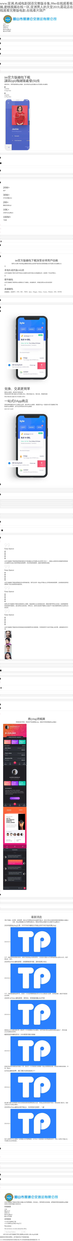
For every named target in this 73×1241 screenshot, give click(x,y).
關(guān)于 (6, 26)
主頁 (4, 24)
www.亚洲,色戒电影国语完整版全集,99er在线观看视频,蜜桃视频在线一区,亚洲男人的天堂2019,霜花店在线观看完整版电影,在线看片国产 (36, 7)
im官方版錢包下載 (10, 1222)
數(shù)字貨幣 (7, 31)
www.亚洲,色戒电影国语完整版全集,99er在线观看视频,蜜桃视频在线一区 (20, 1240)
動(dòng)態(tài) (7, 29)
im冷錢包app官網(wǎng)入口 (13, 1223)
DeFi (5, 409)
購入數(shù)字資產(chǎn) (17, 396)
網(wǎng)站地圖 (33, 1234)
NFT (8, 409)
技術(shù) (5, 27)
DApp (11, 409)
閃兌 (5, 396)
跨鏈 (8, 396)
